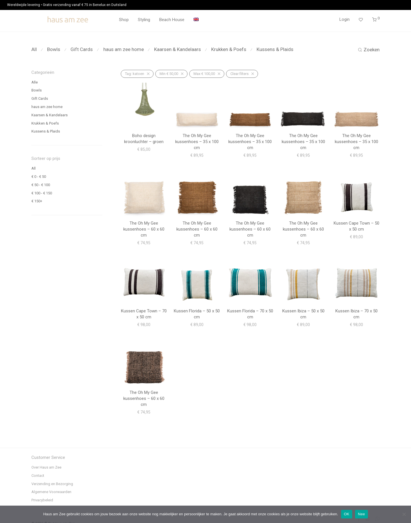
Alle (34, 82)
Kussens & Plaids (275, 49)
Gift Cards (81, 49)
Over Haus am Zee (46, 467)
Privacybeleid (42, 500)
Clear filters (239, 74)
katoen (134, 74)
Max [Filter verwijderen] (204, 74)
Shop (124, 19)
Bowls (53, 49)
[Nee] (404, 514)
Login (344, 19)
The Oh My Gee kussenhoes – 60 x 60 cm (143, 229)
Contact (37, 475)
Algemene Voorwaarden (51, 492)
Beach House (171, 19)
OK (346, 514)
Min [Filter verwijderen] (169, 74)
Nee (361, 514)
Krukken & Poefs (228, 49)
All (34, 49)
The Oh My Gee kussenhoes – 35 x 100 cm (197, 141)
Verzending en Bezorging (52, 484)
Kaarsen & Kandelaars (177, 49)
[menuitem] (196, 20)
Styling (144, 19)
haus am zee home (123, 49)
